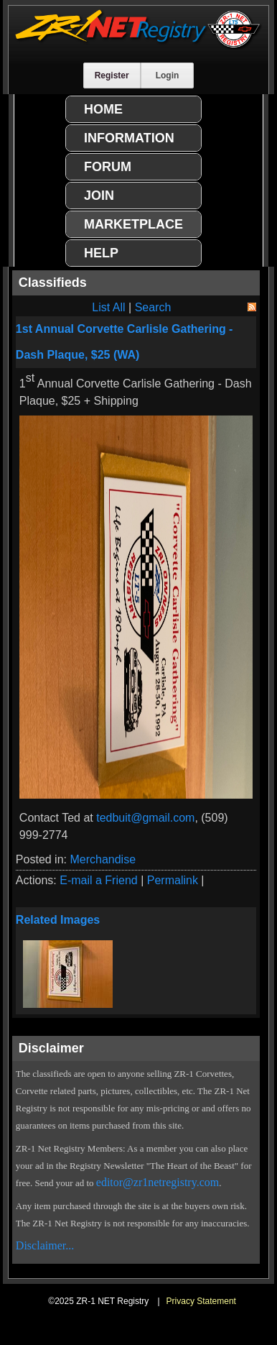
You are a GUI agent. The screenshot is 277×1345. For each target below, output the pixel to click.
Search (153, 307)
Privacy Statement (201, 1301)
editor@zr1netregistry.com (157, 1182)
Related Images (58, 920)
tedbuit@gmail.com (145, 818)
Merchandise (103, 859)
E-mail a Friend (98, 880)
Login (167, 75)
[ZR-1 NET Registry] (138, 46)
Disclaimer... (45, 1245)
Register (112, 75)
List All (108, 307)
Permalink (172, 880)
